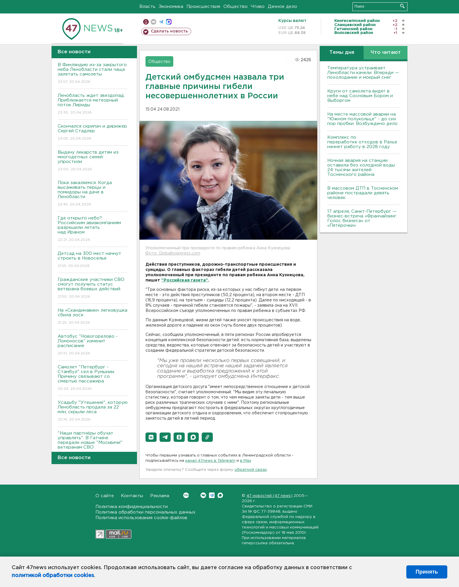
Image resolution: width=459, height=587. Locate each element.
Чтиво (258, 6)
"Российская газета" (184, 280)
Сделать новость (169, 31)
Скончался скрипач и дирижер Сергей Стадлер (93, 132)
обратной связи (250, 469)
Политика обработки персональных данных (145, 512)
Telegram (212, 495)
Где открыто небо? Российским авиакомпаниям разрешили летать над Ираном (93, 229)
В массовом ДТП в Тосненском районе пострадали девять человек (362, 193)
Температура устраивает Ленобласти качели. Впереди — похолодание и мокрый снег (363, 72)
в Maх (245, 460)
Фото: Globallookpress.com (172, 253)
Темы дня (341, 52)
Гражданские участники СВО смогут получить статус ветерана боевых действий (93, 288)
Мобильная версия (146, 22)
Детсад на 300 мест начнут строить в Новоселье (93, 260)
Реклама (159, 496)
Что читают (386, 52)
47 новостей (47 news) (269, 495)
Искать (402, 6)
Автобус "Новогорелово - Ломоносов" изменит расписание (93, 345)
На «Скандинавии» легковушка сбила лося (93, 316)
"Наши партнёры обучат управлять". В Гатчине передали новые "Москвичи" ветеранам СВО (93, 444)
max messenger (169, 22)
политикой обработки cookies (53, 575)
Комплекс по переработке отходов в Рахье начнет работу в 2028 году (362, 142)
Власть (147, 6)
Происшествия (203, 6)
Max (220, 495)
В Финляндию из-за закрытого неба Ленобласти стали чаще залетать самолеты (93, 73)
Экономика (171, 6)
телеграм (161, 22)
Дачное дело (282, 6)
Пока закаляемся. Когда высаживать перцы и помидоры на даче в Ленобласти (93, 194)
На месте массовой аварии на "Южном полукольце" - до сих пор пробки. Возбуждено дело (362, 119)
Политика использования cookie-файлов (141, 518)
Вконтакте (186, 495)
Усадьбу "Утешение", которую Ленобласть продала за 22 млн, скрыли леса (93, 411)
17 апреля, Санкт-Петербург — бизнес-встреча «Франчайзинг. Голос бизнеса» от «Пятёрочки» (362, 218)
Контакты (132, 496)
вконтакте (153, 22)
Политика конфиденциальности (131, 507)
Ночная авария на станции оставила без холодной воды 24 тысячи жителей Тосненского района (361, 167)
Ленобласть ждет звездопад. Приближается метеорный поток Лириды (93, 104)
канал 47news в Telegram (210, 460)
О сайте (104, 496)
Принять (427, 572)
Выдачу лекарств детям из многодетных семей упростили (93, 161)
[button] (151, 437)
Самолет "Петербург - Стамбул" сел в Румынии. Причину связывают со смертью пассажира (93, 378)
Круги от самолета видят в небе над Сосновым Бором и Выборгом (360, 95)
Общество (235, 6)
